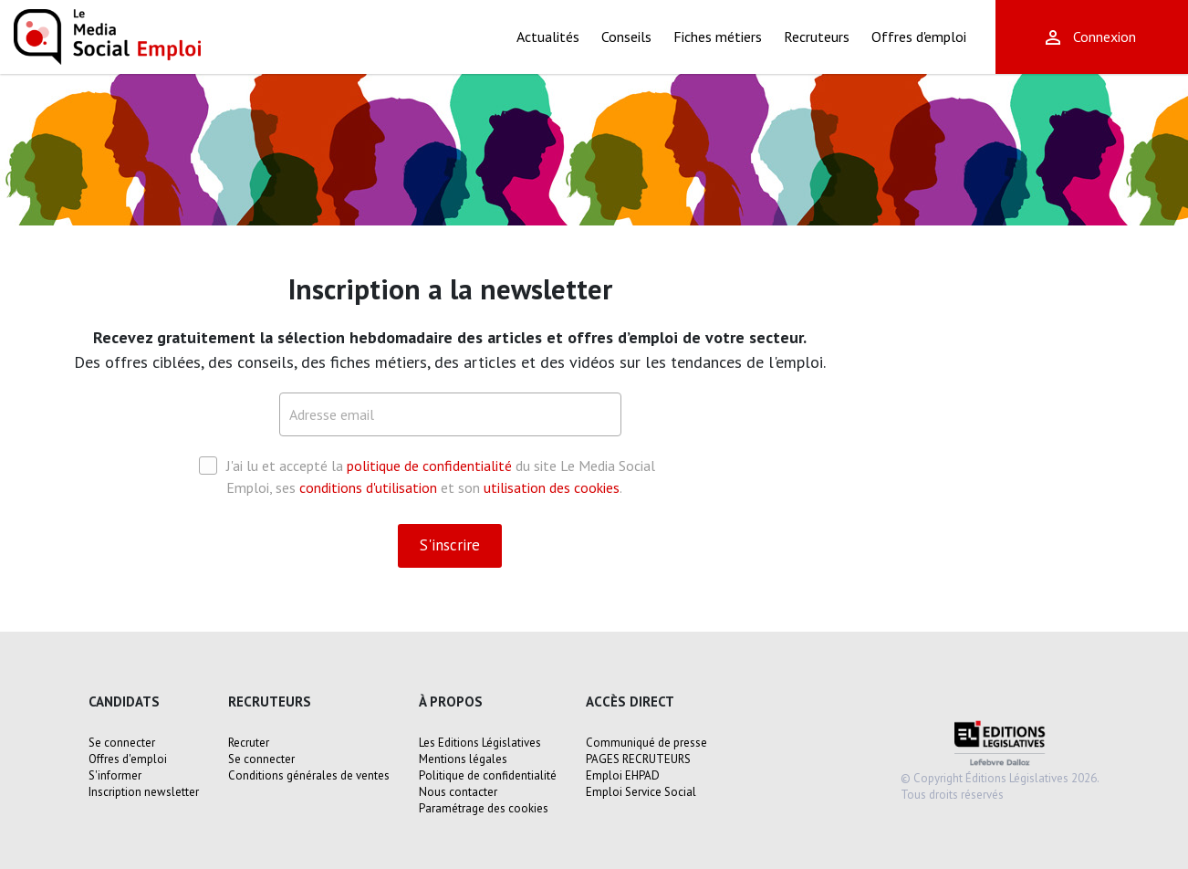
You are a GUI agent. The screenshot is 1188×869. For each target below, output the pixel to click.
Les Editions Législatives (480, 742)
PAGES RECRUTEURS (638, 759)
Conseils (626, 36)
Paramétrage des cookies (483, 808)
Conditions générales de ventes (309, 775)
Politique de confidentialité (488, 775)
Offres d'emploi (918, 36)
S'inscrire (450, 545)
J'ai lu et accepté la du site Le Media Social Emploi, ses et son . (427, 476)
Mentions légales (463, 759)
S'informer (115, 775)
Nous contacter (458, 792)
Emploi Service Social (641, 792)
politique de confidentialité (429, 465)
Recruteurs (816, 36)
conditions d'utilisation (368, 487)
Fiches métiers (717, 36)
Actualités (547, 36)
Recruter (248, 742)
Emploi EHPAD (623, 775)
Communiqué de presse (646, 742)
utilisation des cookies (552, 487)
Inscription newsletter (144, 792)
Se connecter (122, 742)
